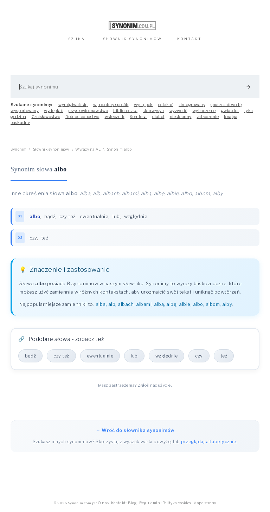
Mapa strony (204, 503)
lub (116, 216)
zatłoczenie (208, 116)
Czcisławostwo (46, 116)
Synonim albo (119, 149)
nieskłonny (181, 116)
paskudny (20, 122)
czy (33, 238)
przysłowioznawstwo (88, 110)
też (45, 238)
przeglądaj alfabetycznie (208, 441)
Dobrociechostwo (82, 116)
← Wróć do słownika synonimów (135, 430)
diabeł (158, 116)
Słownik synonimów (51, 149)
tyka (248, 110)
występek (143, 104)
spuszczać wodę (226, 104)
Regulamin (149, 503)
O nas (103, 503)
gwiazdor (230, 110)
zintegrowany (192, 104)
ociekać (166, 104)
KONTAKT (189, 39)
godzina (18, 116)
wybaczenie (204, 110)
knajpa (230, 116)
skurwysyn (153, 110)
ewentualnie (94, 216)
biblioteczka (125, 110)
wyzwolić (178, 110)
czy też (67, 216)
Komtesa (138, 116)
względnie (136, 216)
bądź (49, 216)
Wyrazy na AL (88, 149)
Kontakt (118, 503)
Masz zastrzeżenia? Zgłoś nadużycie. (135, 385)
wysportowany (25, 110)
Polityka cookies (176, 503)
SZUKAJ (78, 39)
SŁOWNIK (132, 39)
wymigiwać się (73, 104)
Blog (132, 503)
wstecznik (115, 116)
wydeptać (53, 110)
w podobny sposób (111, 104)
